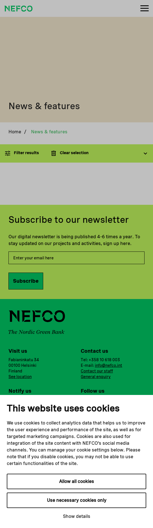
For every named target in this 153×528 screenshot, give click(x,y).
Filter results (21, 153)
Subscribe (26, 281)
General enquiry (96, 376)
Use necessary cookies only (76, 500)
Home (14, 131)
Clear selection (69, 153)
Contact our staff (97, 371)
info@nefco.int (108, 365)
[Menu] (144, 8)
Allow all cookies (76, 481)
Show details (76, 516)
